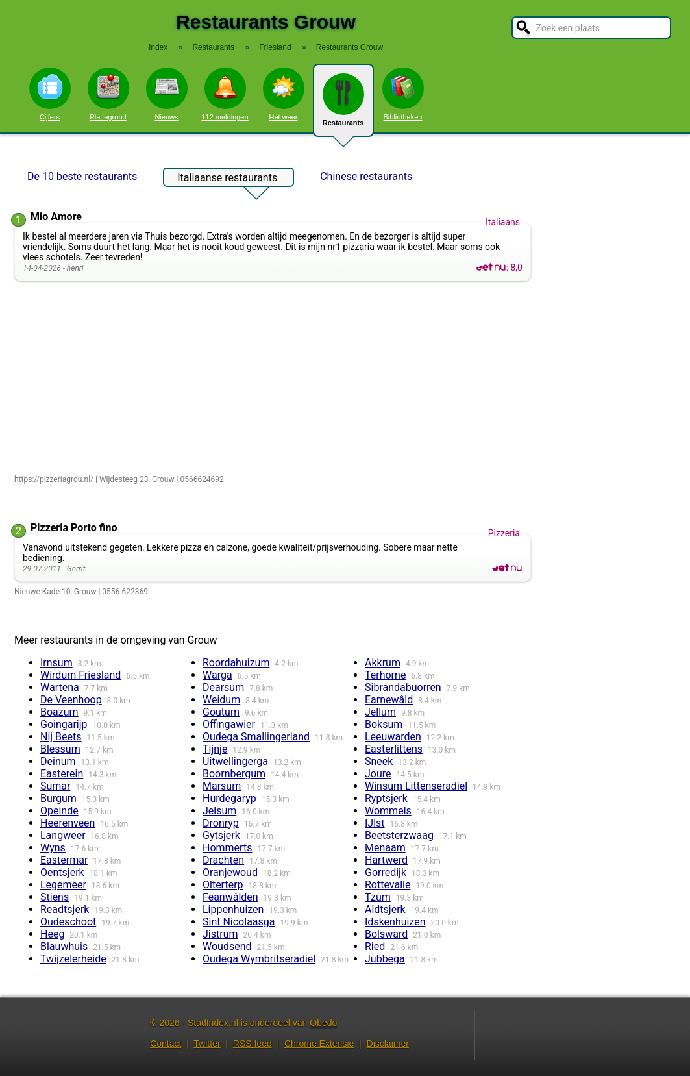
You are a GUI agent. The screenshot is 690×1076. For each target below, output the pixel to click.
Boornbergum (234, 774)
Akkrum (382, 663)
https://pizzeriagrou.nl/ (53, 479)
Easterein (61, 774)
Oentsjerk (62, 872)
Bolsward (386, 934)
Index (158, 47)
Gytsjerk (221, 835)
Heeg (52, 934)
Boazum (59, 712)
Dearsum (223, 687)
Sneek (379, 761)
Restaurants (343, 105)
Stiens (54, 897)
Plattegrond (108, 94)
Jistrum (220, 934)
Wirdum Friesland (80, 675)
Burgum (58, 798)
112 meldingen (224, 94)
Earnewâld (389, 700)
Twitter (206, 1043)
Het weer (283, 94)
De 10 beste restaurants (82, 176)
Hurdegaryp (229, 798)
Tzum (378, 897)
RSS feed (252, 1043)
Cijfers (50, 94)
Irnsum (56, 663)
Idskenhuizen (395, 922)
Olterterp (223, 885)
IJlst (375, 823)
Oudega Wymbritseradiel (259, 959)
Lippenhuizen (233, 909)
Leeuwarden (393, 737)
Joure (378, 774)
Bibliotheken (403, 94)
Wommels (388, 811)
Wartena (59, 687)
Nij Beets (61, 737)
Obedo (323, 1023)
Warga (217, 675)
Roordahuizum (236, 663)
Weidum (221, 700)
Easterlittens (394, 749)
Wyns (53, 848)
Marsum (222, 786)
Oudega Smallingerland (256, 737)
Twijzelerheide (73, 959)
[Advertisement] (275, 378)
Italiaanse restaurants (227, 179)
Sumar (55, 786)
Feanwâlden (230, 897)
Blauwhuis (64, 946)
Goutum (221, 712)
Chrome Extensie (319, 1043)
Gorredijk (385, 872)
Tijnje (215, 749)
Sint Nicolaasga (239, 922)
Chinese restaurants (366, 176)
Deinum (58, 761)
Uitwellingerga (235, 761)
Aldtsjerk (385, 909)
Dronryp (221, 823)
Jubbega (385, 959)
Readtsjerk (64, 909)
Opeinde (59, 811)
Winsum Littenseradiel (416, 786)
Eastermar (64, 860)
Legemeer (63, 885)
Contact (165, 1043)
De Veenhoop (71, 700)
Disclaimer (388, 1043)
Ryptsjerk (386, 798)
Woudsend (227, 946)
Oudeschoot (68, 922)
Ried (375, 946)
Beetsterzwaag (399, 835)
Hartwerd (386, 860)
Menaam (385, 848)
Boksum (383, 724)
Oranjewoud (230, 872)
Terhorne (385, 675)
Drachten (223, 860)
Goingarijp (64, 724)
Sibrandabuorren (403, 687)
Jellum (380, 712)
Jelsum (219, 811)
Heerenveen (67, 823)
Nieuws (167, 94)
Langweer (63, 835)
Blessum (60, 749)
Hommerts (227, 848)
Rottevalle (387, 885)
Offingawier (229, 724)
